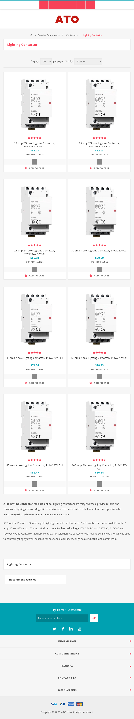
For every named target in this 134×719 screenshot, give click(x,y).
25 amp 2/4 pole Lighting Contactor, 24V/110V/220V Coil (34, 252)
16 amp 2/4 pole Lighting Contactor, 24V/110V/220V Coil (34, 144)
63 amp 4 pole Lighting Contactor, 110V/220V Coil (34, 465)
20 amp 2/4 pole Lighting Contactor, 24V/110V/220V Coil (99, 144)
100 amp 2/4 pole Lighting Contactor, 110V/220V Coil (99, 467)
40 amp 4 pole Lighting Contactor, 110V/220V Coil (34, 358)
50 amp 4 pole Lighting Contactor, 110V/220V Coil (99, 358)
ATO (31, 35)
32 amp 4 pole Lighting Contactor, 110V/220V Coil (99, 250)
